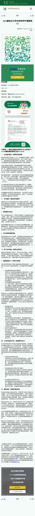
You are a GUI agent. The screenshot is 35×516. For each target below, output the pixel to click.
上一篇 (3, 15)
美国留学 (14, 69)
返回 (17, 15)
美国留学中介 (16, 462)
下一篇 (32, 15)
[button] (31, 9)
